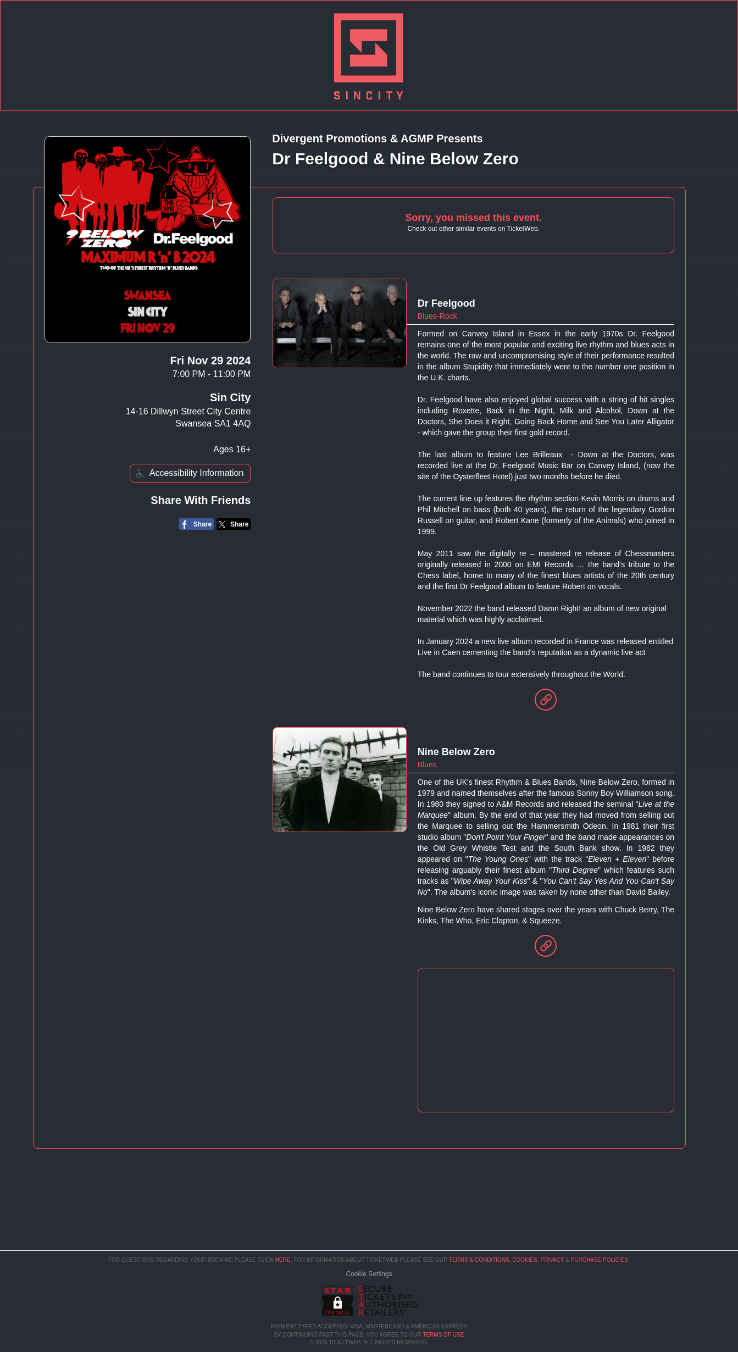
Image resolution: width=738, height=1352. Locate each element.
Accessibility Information (188, 473)
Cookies (524, 1260)
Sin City (230, 397)
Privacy (552, 1260)
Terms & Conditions (479, 1260)
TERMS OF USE (443, 1335)
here (283, 1260)
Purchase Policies (599, 1260)
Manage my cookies (369, 1274)
